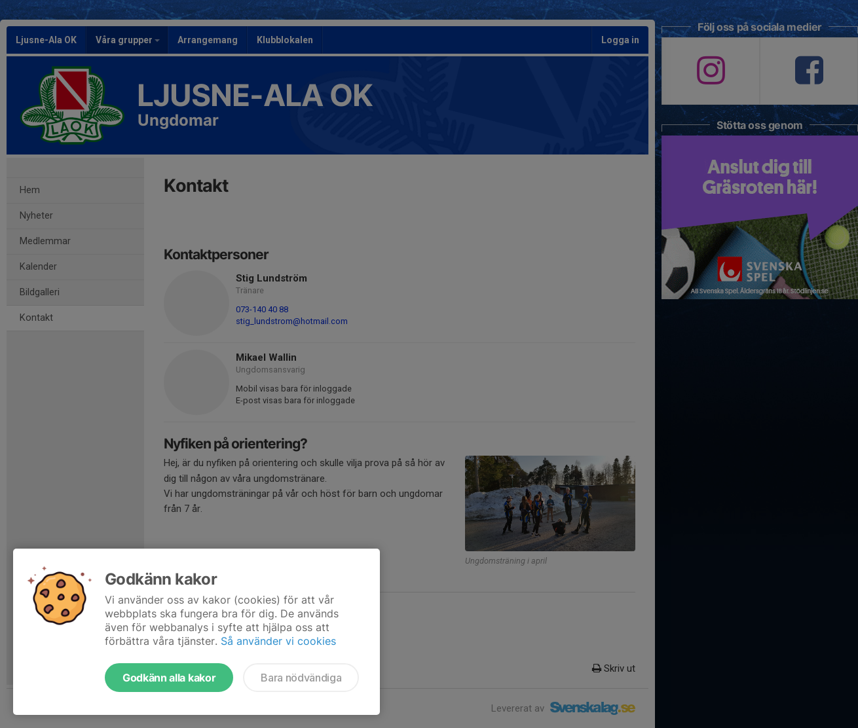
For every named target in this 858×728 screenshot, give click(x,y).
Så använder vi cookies (278, 640)
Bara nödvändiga (301, 677)
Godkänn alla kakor (168, 677)
